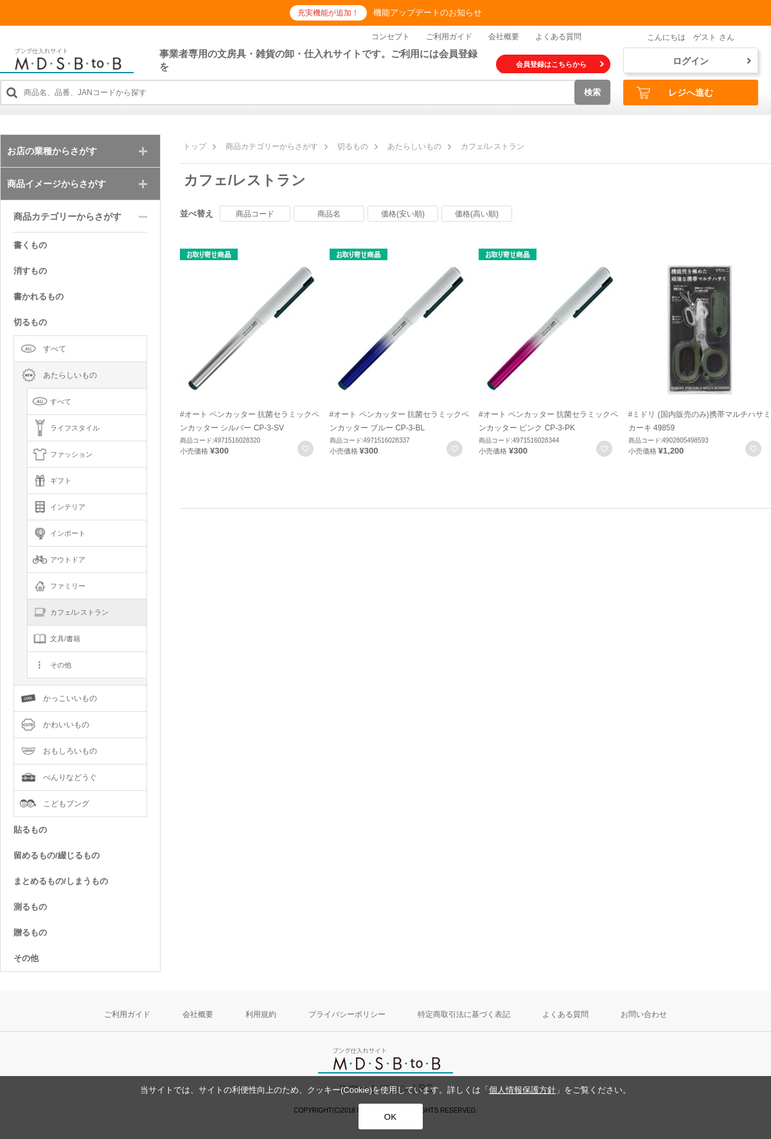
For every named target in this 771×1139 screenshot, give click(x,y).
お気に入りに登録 (305, 449)
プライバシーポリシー (347, 1014)
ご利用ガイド (449, 36)
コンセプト (390, 36)
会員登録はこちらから (560, 64)
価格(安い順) (403, 213)
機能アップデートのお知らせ (427, 12)
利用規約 (260, 1014)
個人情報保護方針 (522, 1090)
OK (390, 1117)
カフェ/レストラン (492, 146)
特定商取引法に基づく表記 (464, 1014)
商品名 (329, 213)
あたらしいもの (414, 146)
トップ (194, 146)
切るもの (352, 146)
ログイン (712, 61)
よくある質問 (558, 36)
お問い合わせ (644, 1014)
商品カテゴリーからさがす (272, 146)
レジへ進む (674, 93)
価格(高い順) (477, 213)
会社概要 (503, 36)
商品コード (255, 213)
